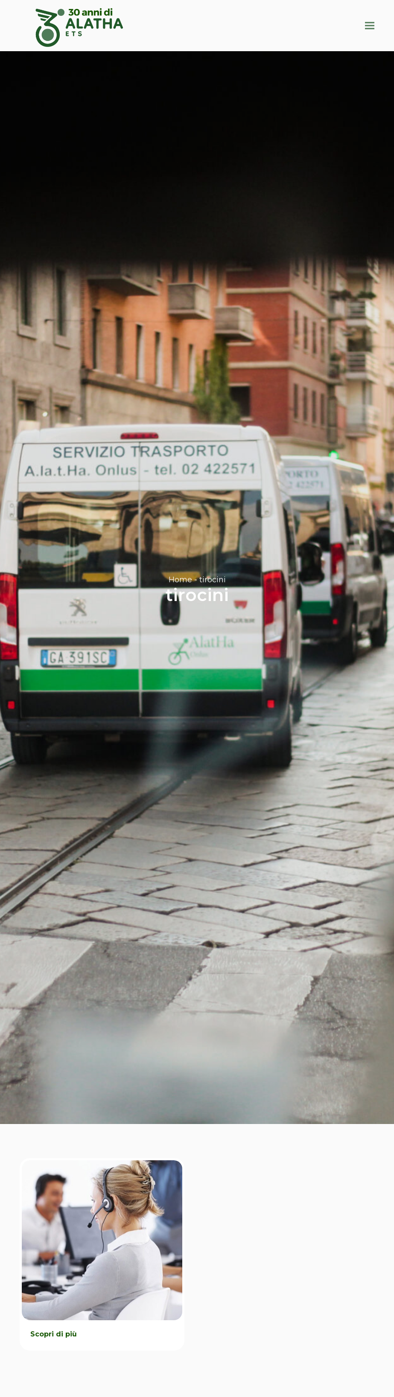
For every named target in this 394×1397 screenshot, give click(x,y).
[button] (369, 25)
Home (180, 579)
